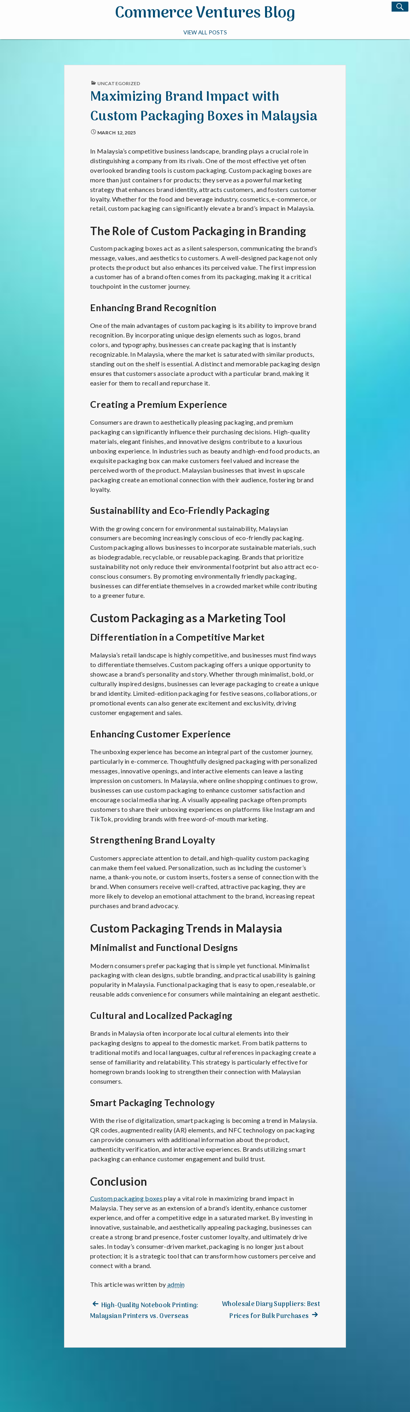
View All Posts (205, 31)
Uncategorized (118, 83)
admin (176, 1284)
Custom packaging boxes (126, 1198)
